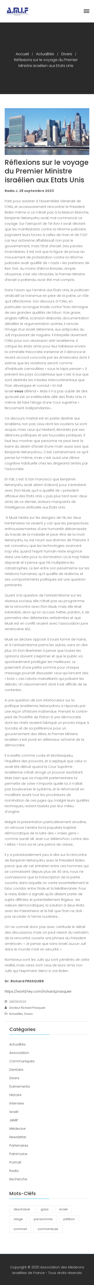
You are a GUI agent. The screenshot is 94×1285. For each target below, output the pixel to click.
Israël (13, 1111)
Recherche (18, 1179)
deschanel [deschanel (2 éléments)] (22, 1209)
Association (19, 1052)
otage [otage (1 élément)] (18, 1219)
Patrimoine (18, 1154)
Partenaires (18, 1145)
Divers (66, 54)
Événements (19, 1086)
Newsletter (17, 1137)
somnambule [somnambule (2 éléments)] (48, 1229)
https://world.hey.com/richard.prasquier (38, 991)
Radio (14, 1170)
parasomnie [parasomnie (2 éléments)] (43, 1219)
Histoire (15, 1095)
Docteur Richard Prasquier (27, 1008)
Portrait (15, 1162)
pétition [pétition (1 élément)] (69, 1219)
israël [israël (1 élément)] (63, 1209)
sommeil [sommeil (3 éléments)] (20, 1229)
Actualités (45, 54)
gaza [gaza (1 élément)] (44, 1209)
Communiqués (22, 1061)
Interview (16, 1103)
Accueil (22, 54)
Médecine (17, 1128)
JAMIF (13, 1120)
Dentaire (16, 1069)
